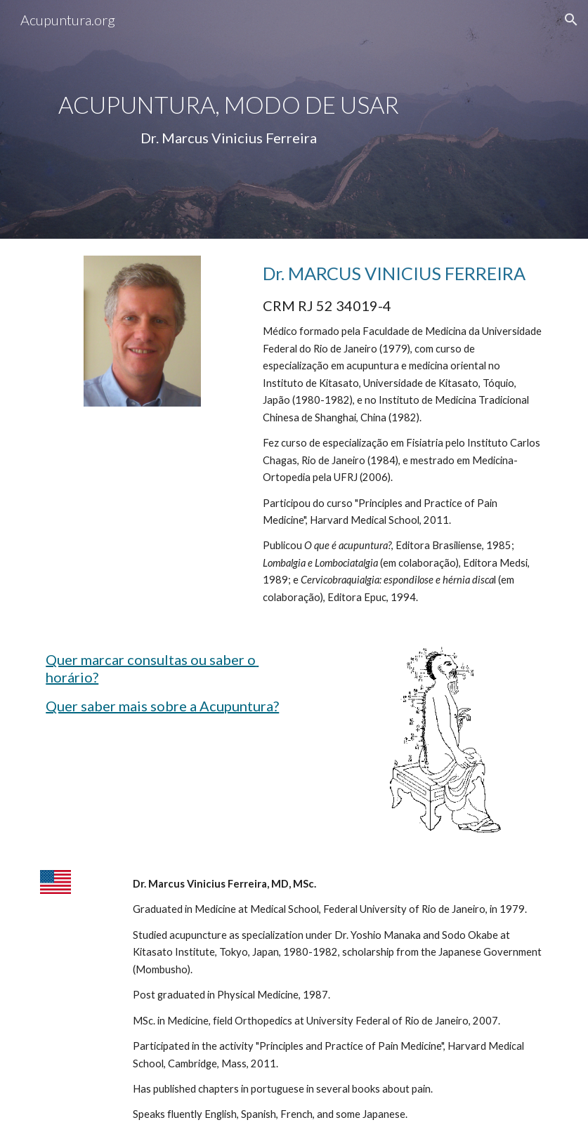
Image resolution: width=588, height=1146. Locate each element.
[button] (571, 20)
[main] (228, 119)
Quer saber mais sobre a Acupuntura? (162, 705)
